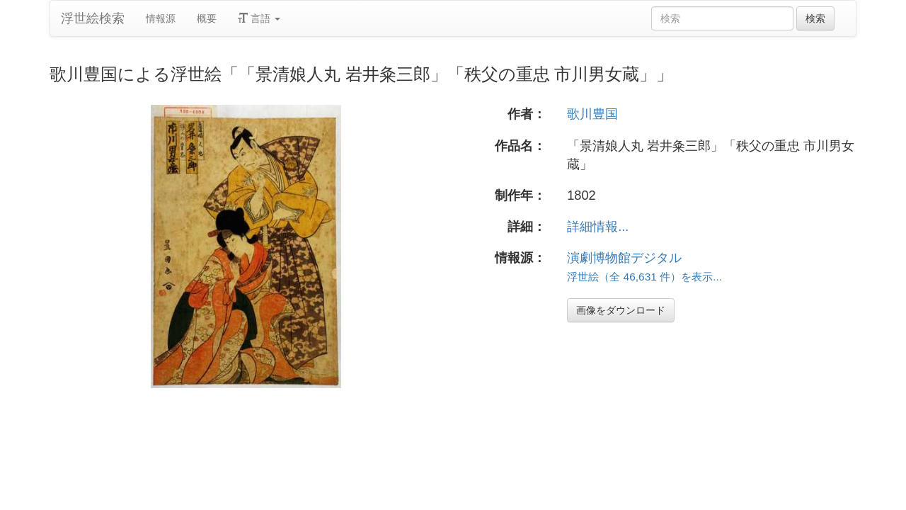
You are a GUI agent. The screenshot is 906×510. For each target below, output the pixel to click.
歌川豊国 (592, 114)
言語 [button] (259, 18)
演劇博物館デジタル (624, 258)
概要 (207, 18)
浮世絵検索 (93, 18)
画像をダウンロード (620, 310)
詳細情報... (598, 227)
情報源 (161, 18)
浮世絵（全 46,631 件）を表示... (644, 277)
